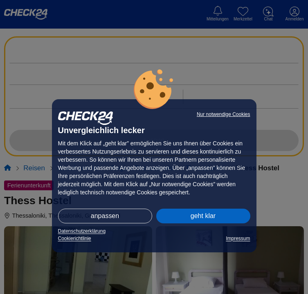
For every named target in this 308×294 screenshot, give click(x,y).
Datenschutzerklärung (82, 231)
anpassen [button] (105, 215)
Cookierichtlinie (74, 238)
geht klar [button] (203, 215)
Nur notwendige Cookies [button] (223, 114)
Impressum (238, 238)
